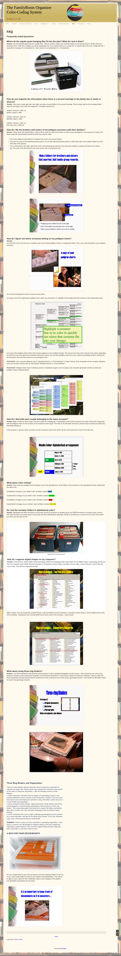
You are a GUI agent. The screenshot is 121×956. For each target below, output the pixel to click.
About (88, 23)
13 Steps (53, 23)
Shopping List (44, 23)
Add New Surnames (64, 23)
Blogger (64, 948)
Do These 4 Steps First (26, 23)
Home (7, 23)
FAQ (73, 23)
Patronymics (81, 23)
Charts (36, 23)
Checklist (14, 23)
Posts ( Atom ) (19, 939)
